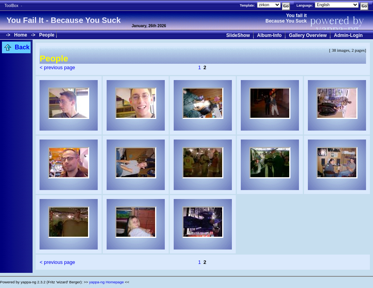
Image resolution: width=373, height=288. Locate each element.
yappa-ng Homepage (106, 282)
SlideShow (238, 35)
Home (20, 35)
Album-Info (269, 35)
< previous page (57, 67)
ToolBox (12, 5)
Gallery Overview (307, 35)
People (46, 35)
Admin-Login (348, 35)
